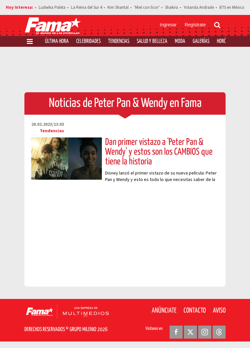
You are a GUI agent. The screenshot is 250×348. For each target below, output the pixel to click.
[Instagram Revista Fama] (204, 332)
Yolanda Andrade (199, 7)
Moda (180, 41)
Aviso (219, 310)
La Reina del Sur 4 (86, 7)
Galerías (201, 41)
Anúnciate (164, 310)
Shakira (171, 7)
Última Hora (57, 41)
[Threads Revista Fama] (219, 332)
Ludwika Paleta (52, 7)
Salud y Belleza (152, 41)
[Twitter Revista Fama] (190, 332)
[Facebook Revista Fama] (176, 332)
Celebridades (88, 41)
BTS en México (231, 7)
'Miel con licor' (147, 7)
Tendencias (118, 41)
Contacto (195, 310)
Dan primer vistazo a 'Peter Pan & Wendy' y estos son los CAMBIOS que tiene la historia (159, 152)
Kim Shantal (118, 7)
